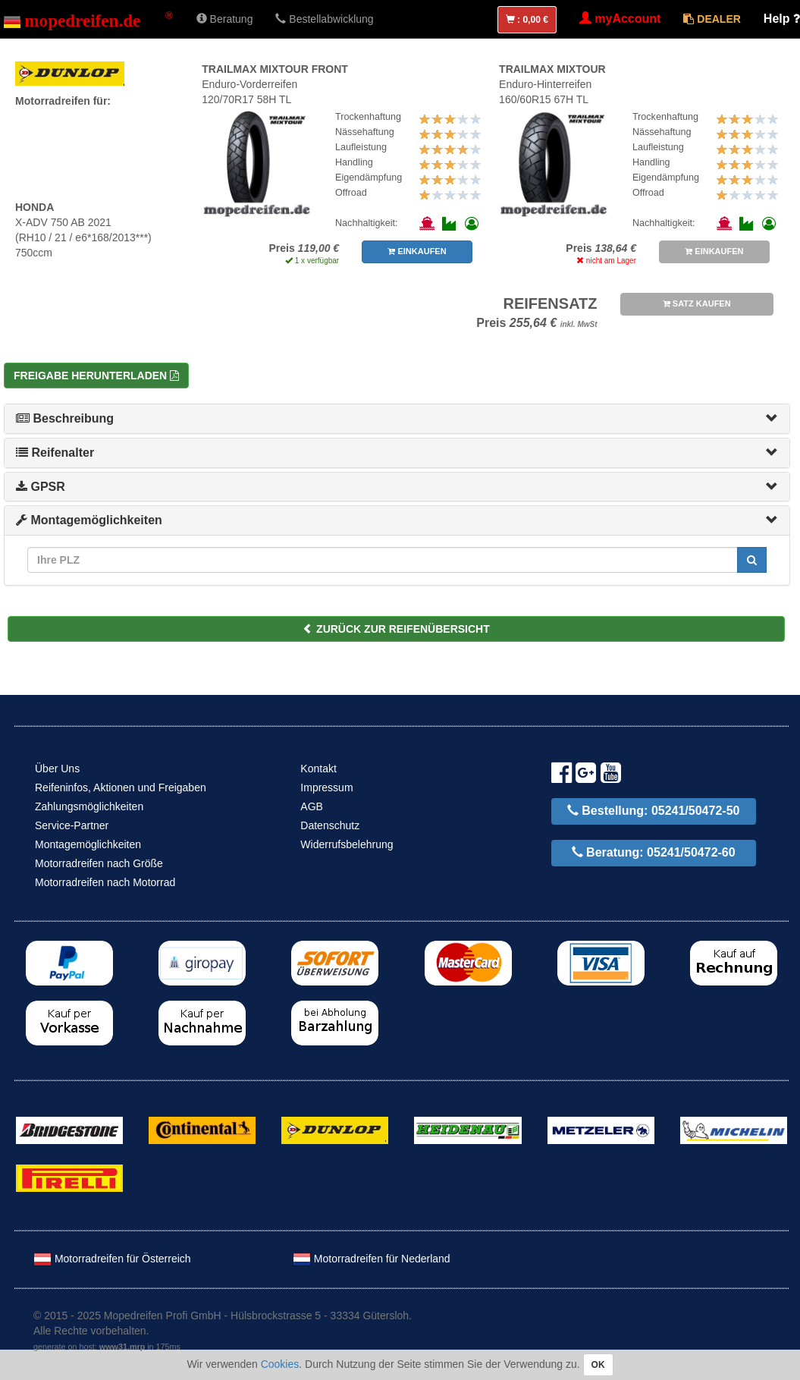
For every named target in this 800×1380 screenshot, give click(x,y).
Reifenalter (55, 452)
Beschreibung (65, 418)
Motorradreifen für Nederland (371, 1259)
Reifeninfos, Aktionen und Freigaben (120, 787)
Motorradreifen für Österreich (112, 1259)
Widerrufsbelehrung (346, 844)
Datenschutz (329, 825)
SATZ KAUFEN (697, 303)
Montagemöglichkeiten (89, 520)
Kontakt (318, 768)
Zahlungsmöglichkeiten (89, 806)
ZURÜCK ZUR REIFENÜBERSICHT (396, 629)
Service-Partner (71, 825)
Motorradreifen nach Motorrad (105, 882)
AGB (311, 806)
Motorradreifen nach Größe (99, 863)
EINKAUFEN (416, 251)
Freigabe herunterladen (96, 375)
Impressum (326, 787)
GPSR (40, 486)
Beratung (224, 19)
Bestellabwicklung (324, 19)
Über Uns (57, 768)
